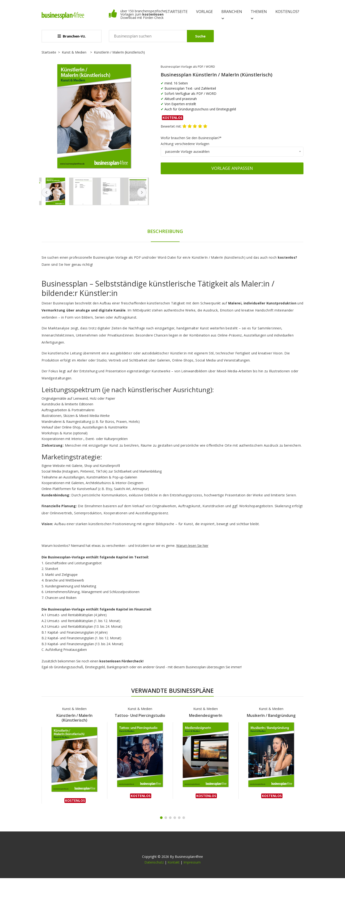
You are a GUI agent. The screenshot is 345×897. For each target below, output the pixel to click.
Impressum (192, 862)
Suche (200, 36)
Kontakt (174, 862)
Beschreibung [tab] (165, 231)
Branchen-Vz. (72, 36)
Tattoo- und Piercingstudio (140, 715)
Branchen (231, 15)
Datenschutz (154, 862)
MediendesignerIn (205, 715)
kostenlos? (287, 11)
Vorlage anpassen (232, 168)
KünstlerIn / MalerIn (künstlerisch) (74, 718)
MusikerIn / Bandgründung (271, 715)
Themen (259, 15)
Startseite (176, 11)
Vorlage (204, 11)
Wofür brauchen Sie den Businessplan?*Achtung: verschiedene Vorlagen (191, 141)
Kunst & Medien (74, 52)
